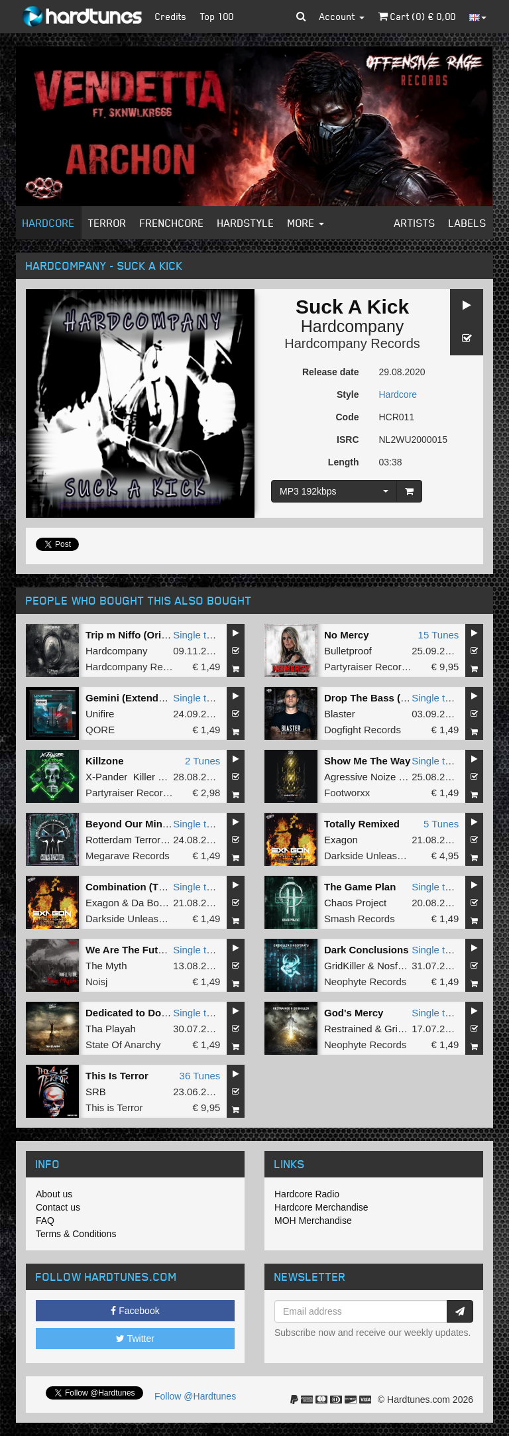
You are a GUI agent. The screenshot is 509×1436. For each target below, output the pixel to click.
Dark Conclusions (366, 949)
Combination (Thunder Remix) (156, 886)
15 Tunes (438, 634)
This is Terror (113, 1107)
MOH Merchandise (313, 1220)
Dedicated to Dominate (139, 1012)
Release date (330, 372)
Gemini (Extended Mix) (139, 697)
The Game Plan (360, 886)
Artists (414, 222)
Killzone (104, 760)
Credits (171, 16)
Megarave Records (127, 855)
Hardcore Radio (306, 1194)
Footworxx (347, 792)
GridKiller (344, 965)
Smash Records (359, 918)
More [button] (306, 222)
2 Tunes (202, 760)
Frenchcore (172, 222)
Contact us (58, 1207)
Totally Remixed (362, 823)
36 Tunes (200, 1075)
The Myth (106, 965)
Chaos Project (355, 902)
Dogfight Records (362, 729)
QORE (100, 729)
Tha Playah (110, 1028)
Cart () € (417, 16)
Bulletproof (348, 650)
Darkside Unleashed (369, 855)
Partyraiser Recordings (374, 666)
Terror (107, 222)
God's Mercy (353, 1012)
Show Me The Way (367, 760)
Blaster (339, 713)
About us (54, 1194)
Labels (467, 222)
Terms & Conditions (76, 1233)
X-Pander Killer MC (129, 776)
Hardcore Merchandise (321, 1207)
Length (343, 462)
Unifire (99, 713)
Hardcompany (352, 326)
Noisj (96, 981)
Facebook (135, 1310)
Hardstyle (245, 222)
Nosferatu (398, 965)
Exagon (341, 839)
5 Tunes (441, 823)
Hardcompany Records (352, 343)
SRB (95, 1091)
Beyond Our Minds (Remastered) (162, 823)
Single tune (198, 634)
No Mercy (346, 634)
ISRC (348, 439)
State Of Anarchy (122, 1044)
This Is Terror (116, 1075)
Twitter (135, 1338)
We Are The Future (129, 949)
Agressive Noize (360, 776)
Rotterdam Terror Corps (137, 839)
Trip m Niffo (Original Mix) (146, 634)
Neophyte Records (365, 981)
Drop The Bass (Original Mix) (392, 697)
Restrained (348, 1028)
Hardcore (49, 222)
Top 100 (217, 16)
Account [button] (342, 16)
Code (347, 417)
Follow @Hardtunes (195, 1396)
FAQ (45, 1220)
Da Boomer (156, 902)
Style (348, 394)
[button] (301, 16)
